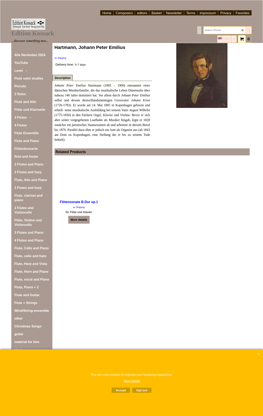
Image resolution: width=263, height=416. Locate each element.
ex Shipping (60, 58)
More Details (132, 381)
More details (78, 219)
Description (62, 78)
